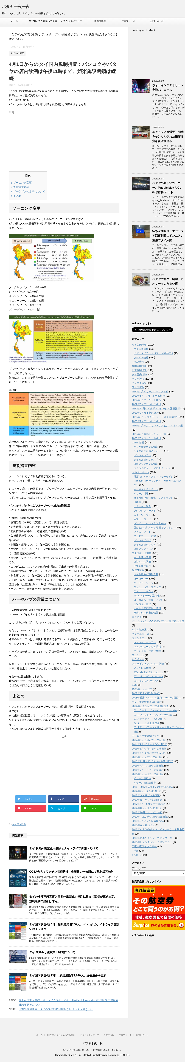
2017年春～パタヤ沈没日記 (147, 799)
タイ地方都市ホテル (145, 459)
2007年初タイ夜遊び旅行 (146, 693)
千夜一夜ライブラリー (144, 846)
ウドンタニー (139, 638)
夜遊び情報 (100, 21)
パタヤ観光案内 (140, 629)
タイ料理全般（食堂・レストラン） (153, 497)
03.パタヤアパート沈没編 (148, 718)
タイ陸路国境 (141, 349)
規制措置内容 (20, 186)
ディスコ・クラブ (143, 591)
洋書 (136, 850)
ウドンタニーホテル (145, 642)
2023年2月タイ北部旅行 (145, 412)
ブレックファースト (145, 510)
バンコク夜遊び (142, 604)
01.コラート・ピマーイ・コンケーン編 (155, 710)
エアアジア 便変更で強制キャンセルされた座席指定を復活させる (168, 136)
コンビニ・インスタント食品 (150, 523)
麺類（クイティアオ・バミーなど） (153, 476)
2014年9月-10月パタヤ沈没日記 (149, 744)
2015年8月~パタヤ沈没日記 (147, 757)
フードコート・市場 (145, 536)
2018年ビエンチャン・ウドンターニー (153, 837)
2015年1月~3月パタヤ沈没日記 (149, 748)
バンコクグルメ (142, 540)
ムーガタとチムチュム (146, 489)
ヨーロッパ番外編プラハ (145, 735)
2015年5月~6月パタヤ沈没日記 (149, 752)
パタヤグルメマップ (71, 21)
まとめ (16, 195)
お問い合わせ (157, 21)
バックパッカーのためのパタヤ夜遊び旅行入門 (158, 621)
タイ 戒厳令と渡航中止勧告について (52, 952)
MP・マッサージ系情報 (147, 595)
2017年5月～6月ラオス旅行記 (148, 803)
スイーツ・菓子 (142, 514)
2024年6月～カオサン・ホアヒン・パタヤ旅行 (157, 425)
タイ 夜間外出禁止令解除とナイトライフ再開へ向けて (63, 848)
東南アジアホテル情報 (146, 463)
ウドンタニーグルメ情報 (147, 646)
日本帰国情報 (139, 370)
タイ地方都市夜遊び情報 (147, 608)
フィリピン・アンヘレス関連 (148, 663)
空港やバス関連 (142, 561)
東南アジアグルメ (143, 548)
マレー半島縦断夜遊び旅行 (147, 701)
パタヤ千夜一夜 (16, 7)
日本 (134, 684)
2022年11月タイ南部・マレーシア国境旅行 (156, 408)
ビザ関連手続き (142, 565)
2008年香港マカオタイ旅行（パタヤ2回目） (156, 697)
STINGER (124, 1055)
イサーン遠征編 (142, 778)
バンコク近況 (139, 383)
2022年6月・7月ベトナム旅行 (148, 395)
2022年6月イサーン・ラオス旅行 (150, 391)
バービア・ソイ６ (143, 582)
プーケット (138, 655)
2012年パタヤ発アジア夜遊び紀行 (151, 706)
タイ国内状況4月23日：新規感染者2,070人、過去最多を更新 (67, 975)
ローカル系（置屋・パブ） (148, 599)
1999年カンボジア (142, 689)
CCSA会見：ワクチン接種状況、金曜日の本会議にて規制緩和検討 (71, 871)
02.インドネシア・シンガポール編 (153, 714)
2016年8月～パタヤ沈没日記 (148, 774)
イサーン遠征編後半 (145, 782)
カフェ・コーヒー (143, 519)
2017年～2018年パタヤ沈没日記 (150, 816)
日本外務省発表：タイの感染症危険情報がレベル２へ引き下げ (56, 1009)
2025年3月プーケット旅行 (146, 438)
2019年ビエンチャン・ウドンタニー (152, 842)
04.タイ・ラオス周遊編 (146, 723)
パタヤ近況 (138, 378)
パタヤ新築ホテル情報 (146, 446)
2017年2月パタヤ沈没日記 (146, 791)
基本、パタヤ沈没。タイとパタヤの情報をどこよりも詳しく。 (92, 1050)
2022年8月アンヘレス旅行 (146, 404)
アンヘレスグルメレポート (148, 676)
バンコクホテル (142, 455)
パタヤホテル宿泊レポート (148, 451)
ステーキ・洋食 (142, 506)
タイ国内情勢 (19, 824)
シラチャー (138, 659)
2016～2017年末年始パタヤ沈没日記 (152, 786)
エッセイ (137, 616)
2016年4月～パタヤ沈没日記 (148, 765)
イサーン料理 (141, 493)
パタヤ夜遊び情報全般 (146, 574)
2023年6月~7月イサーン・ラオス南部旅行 (155, 417)
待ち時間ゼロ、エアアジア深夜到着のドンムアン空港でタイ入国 (167, 236)
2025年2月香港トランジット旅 (149, 434)
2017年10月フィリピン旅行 (147, 812)
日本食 (137, 502)
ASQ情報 (139, 361)
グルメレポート (140, 472)
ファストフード (142, 531)
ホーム (14, 21)
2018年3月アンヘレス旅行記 (148, 820)
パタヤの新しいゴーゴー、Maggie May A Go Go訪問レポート (166, 188)
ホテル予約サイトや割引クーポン (152, 468)
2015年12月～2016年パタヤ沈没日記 (152, 761)
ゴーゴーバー (141, 578)
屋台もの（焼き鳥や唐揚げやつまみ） (155, 527)
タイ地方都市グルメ (145, 544)
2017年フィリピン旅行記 (146, 795)
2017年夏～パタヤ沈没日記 (147, 808)
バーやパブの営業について (28, 191)
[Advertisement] (64, 140)
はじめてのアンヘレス (146, 680)
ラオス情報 (138, 387)
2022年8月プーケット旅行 (146, 400)
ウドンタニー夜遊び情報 (147, 650)
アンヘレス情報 (142, 667)
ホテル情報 (138, 442)
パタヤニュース (140, 633)
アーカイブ (139, 868)
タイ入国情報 (139, 344)
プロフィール (128, 21)
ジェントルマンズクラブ (147, 587)
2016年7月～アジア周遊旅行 (148, 769)
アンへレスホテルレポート (148, 672)
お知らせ (137, 854)
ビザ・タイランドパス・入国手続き (153, 353)
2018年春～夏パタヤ (143, 825)
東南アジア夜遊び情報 (146, 612)
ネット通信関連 (142, 557)
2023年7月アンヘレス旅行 (146, 421)
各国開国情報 (139, 366)
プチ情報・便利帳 (142, 553)
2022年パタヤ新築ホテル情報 (43, 22)
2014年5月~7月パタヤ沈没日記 (149, 740)
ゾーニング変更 (21, 182)
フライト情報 (141, 357)
